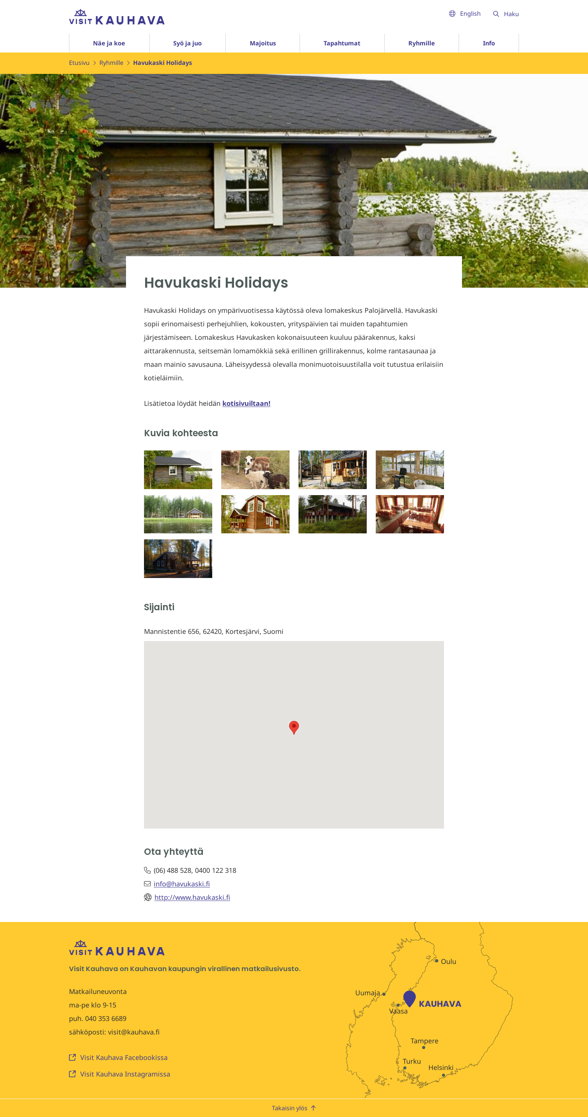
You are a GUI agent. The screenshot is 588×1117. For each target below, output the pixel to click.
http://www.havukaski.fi (192, 897)
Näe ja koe (109, 43)
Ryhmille (421, 43)
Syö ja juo (187, 43)
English (465, 13)
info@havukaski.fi (182, 883)
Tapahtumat (342, 43)
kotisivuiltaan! (246, 403)
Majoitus (263, 43)
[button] (294, 728)
